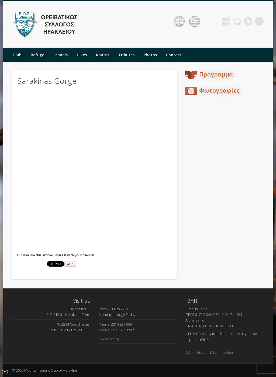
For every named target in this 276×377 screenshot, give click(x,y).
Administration (197, 352)
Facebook (215, 21)
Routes (102, 54)
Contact (173, 54)
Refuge (37, 54)
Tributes (126, 54)
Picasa (237, 21)
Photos (150, 54)
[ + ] (5, 371)
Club (17, 54)
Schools (60, 54)
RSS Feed (248, 21)
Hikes (82, 54)
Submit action (223, 352)
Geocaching (226, 21)
